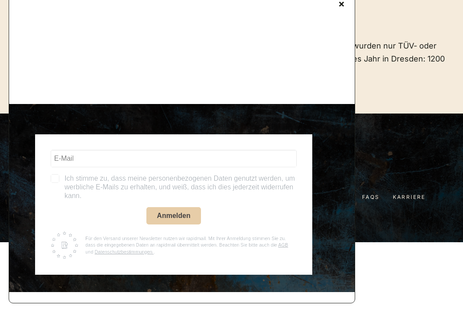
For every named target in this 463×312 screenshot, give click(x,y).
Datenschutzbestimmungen (123, 251)
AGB (283, 244)
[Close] (341, 4)
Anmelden (173, 215)
